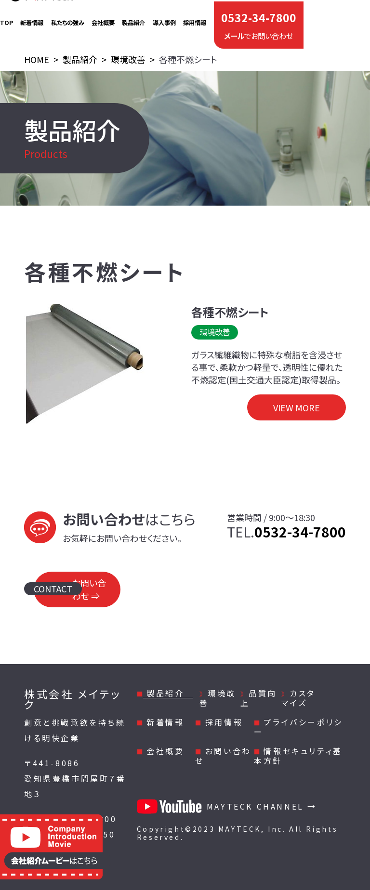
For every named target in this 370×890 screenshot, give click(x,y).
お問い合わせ (223, 755)
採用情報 (194, 18)
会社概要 (103, 18)
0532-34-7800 (258, 14)
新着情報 (31, 18)
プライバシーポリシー (298, 726)
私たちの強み (67, 18)
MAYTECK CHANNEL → (227, 806)
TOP (6, 18)
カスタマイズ (298, 697)
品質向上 (258, 697)
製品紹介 (133, 18)
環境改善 (217, 697)
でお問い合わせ (258, 28)
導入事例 (164, 18)
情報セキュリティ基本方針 (298, 755)
